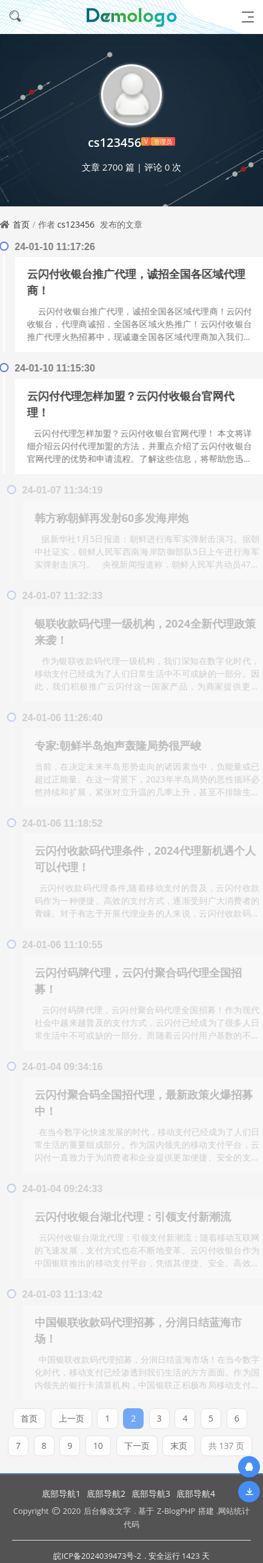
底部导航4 (195, 1493)
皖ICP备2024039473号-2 (97, 1555)
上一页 (71, 1414)
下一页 (137, 1441)
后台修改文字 (107, 1510)
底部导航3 (151, 1493)
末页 (178, 1441)
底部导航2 (106, 1493)
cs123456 (76, 224)
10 (98, 1441)
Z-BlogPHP (176, 1510)
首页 (21, 224)
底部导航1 (61, 1493)
